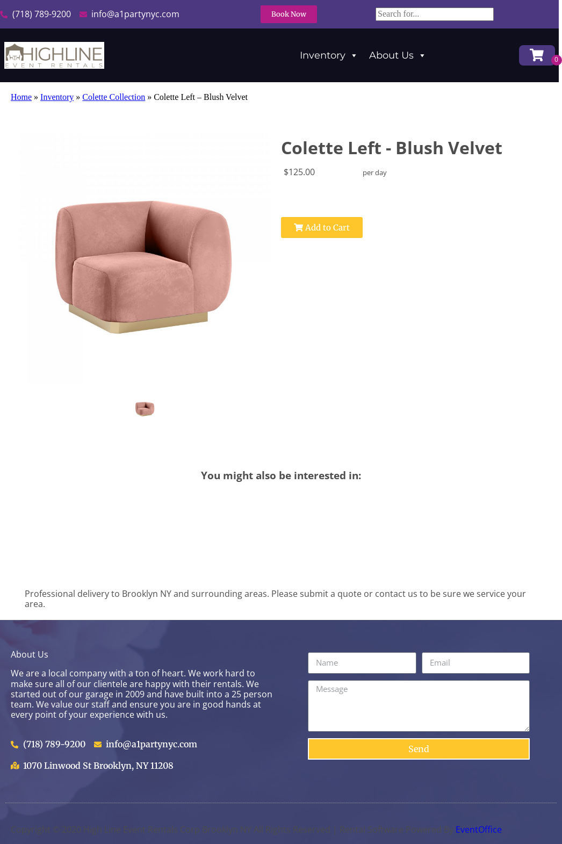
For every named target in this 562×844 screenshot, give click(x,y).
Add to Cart (322, 227)
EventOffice (479, 829)
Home (21, 97)
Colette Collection (113, 97)
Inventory (329, 55)
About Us (398, 55)
